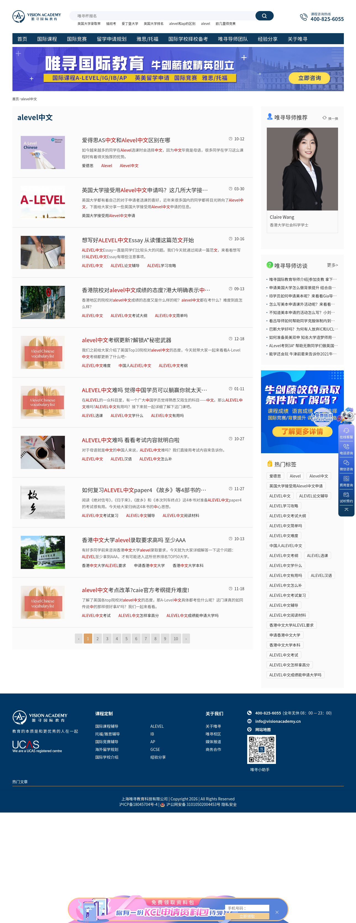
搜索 (264, 15)
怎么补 (155, 459)
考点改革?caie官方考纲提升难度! (135, 590)
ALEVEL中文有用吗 (286, 575)
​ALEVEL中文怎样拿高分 (290, 665)
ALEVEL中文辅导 (284, 605)
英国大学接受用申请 (108, 215)
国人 (134, 365)
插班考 (111, 23)
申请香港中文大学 (285, 635)
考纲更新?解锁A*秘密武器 (127, 340)
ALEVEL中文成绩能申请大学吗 (295, 674)
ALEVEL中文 (280, 496)
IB (152, 734)
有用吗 (167, 415)
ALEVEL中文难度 (284, 535)
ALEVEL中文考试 (284, 655)
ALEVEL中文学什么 (286, 565)
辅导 (140, 515)
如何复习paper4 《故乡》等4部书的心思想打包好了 (147, 490)
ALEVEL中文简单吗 (286, 525)
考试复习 (100, 515)
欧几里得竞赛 (226, 23)
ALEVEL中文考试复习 (288, 595)
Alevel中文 (319, 476)
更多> (332, 265)
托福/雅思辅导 (107, 734)
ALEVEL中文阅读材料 (288, 615)
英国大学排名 (154, 23)
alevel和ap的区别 (182, 23)
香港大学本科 (188, 565)
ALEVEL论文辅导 (313, 496)
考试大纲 (129, 315)
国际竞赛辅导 (106, 741)
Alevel (295, 476)
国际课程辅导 (106, 726)
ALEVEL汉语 (321, 575)
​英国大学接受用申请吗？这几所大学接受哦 (147, 190)
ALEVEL (157, 726)
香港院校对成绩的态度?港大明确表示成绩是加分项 (147, 290)
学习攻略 (161, 265)
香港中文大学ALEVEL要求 (292, 625)
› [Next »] (186, 638)
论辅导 (125, 265)
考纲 (173, 365)
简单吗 (171, 315)
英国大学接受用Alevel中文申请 (296, 486)
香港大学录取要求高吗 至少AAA (134, 540)
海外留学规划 (106, 749)
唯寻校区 (213, 734)
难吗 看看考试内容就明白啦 (131, 440)
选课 (92, 415)
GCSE (155, 749)
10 (176, 638)
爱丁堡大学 (130, 23)
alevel (205, 23)
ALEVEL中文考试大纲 (288, 515)
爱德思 (88, 165)
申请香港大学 (149, 565)
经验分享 (158, 757)
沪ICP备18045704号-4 (138, 804)
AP (153, 741)
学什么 (127, 415)
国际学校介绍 (106, 757)
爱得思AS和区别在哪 (126, 140)
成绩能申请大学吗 (192, 615)
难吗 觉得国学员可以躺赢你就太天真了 (147, 390)
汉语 (121, 459)
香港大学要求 (104, 565)
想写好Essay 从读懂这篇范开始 (138, 240)
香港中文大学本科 (285, 645)
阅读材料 (181, 515)
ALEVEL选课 (317, 555)
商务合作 (213, 749)
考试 (96, 615)
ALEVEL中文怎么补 (286, 585)
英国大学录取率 (89, 23)
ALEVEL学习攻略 (284, 505)
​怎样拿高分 (138, 615)
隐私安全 (229, 804)
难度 (96, 365)
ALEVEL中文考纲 (284, 555)
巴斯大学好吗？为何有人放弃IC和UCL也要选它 (309, 329)
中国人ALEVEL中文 (286, 545)
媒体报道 (213, 741)
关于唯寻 (213, 726)
